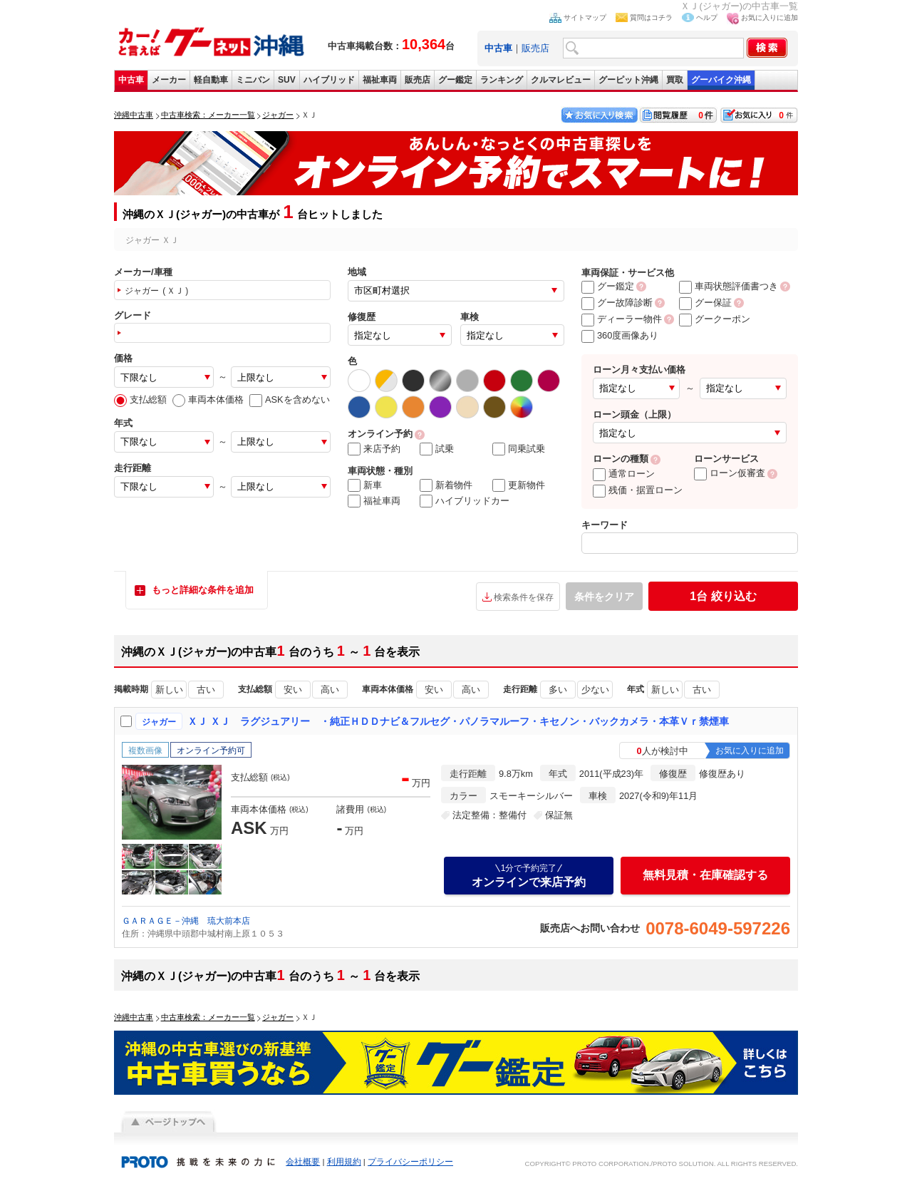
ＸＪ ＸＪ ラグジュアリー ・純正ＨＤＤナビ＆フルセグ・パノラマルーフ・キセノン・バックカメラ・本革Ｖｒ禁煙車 (458, 721)
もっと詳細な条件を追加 (203, 589)
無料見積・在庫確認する (705, 875)
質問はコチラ (651, 17)
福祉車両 (380, 80)
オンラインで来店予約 (528, 875)
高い (330, 689)
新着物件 (446, 485)
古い (206, 689)
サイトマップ (585, 17)
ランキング (501, 80)
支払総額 (140, 399)
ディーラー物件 (621, 319)
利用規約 (344, 1161)
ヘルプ (706, 17)
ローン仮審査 (729, 473)
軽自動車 (211, 80)
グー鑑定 (455, 80)
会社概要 (303, 1161)
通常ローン (624, 473)
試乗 (437, 449)
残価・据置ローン (638, 490)
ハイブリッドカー (464, 501)
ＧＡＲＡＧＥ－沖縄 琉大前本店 (186, 921)
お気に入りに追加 (769, 17)
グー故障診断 (617, 302)
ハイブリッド (329, 80)
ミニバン (253, 80)
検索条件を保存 (524, 597)
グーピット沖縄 (628, 80)
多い (558, 689)
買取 (674, 80)
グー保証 (705, 302)
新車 (365, 485)
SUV (287, 80)
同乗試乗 (518, 449)
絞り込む (723, 596)
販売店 (535, 48)
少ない (595, 689)
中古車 (131, 80)
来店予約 (374, 449)
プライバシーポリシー (410, 1161)
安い (293, 689)
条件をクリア (604, 596)
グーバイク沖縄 (721, 80)
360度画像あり (619, 335)
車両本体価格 (208, 399)
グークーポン (714, 319)
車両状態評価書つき (728, 286)
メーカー (169, 80)
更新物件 (518, 485)
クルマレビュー (561, 80)
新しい (169, 689)
